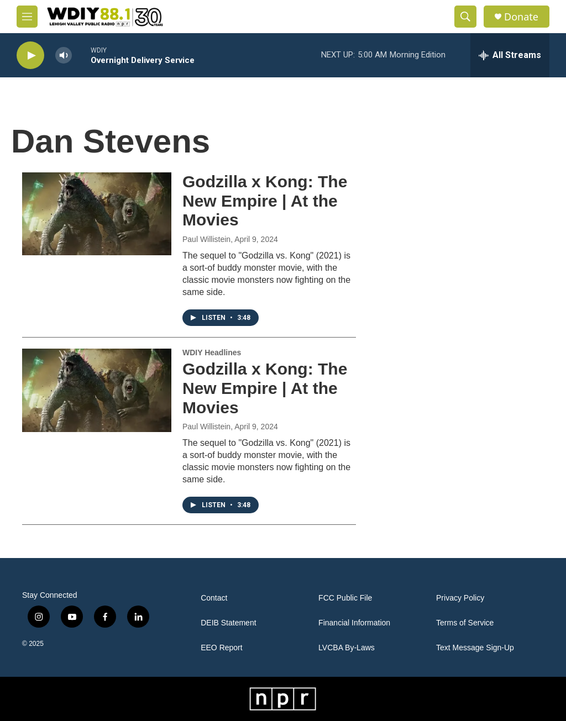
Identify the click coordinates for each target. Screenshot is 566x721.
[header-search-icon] (465, 17)
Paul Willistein (206, 239)
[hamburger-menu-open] (27, 17)
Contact (214, 598)
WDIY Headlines (211, 352)
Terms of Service (465, 623)
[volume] (63, 55)
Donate (521, 17)
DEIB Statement (228, 623)
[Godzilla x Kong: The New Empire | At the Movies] (96, 213)
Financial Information (354, 623)
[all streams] (509, 55)
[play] (30, 55)
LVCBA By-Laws (346, 648)
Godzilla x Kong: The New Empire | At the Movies (264, 200)
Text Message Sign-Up (475, 648)
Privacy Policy (460, 598)
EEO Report (221, 648)
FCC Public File (345, 598)
